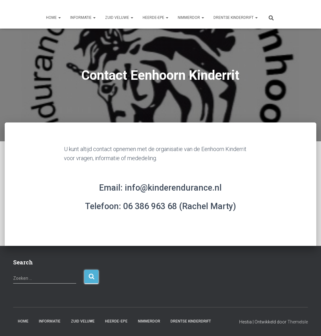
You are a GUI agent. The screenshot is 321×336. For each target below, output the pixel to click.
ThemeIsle (297, 321)
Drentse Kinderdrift (235, 17)
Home (53, 17)
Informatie (83, 17)
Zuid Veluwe (119, 17)
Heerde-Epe (155, 17)
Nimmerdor (191, 17)
